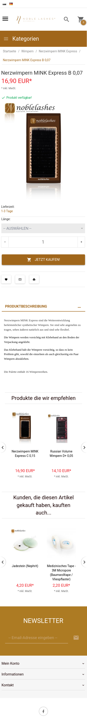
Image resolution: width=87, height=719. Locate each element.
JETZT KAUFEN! (43, 259)
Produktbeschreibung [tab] (26, 306)
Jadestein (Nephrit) (25, 566)
